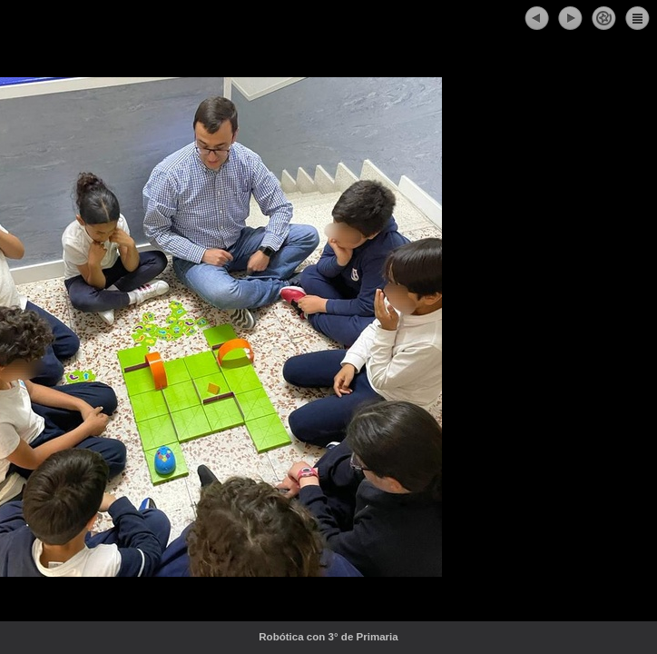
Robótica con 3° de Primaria (368, 636)
